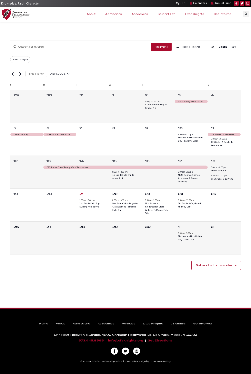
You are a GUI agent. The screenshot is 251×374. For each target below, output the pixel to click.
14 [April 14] (81, 161)
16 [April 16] (147, 161)
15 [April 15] (114, 161)
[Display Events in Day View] (234, 47)
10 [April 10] (180, 128)
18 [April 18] (213, 161)
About (92, 14)
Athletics (128, 324)
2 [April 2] (146, 95)
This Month (36, 73)
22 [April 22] (114, 194)
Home (43, 324)
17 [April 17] (180, 161)
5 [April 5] (15, 128)
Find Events (161, 46)
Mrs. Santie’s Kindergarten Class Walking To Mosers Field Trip (125, 206)
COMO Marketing (160, 361)
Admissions (114, 14)
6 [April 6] (47, 128)
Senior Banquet (218, 170)
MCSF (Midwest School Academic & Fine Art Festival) (189, 178)
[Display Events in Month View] (222, 47)
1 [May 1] (179, 227)
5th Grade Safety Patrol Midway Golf (189, 205)
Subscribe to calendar (214, 265)
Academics (141, 14)
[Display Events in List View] (212, 47)
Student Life (167, 14)
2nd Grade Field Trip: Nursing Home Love (89, 205)
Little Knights (195, 14)
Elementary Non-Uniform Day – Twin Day (190, 238)
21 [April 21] (81, 194)
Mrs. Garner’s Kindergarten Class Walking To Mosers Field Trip (156, 208)
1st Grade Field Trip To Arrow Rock (123, 176)
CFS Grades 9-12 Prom (222, 178)
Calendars (178, 324)
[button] (246, 14)
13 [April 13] (48, 161)
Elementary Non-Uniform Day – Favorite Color (190, 139)
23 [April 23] (147, 194)
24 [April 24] (180, 194)
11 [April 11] (212, 128)
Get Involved (223, 14)
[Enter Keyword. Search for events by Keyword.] (80, 47)
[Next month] (20, 74)
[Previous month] (12, 74)
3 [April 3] (179, 95)
